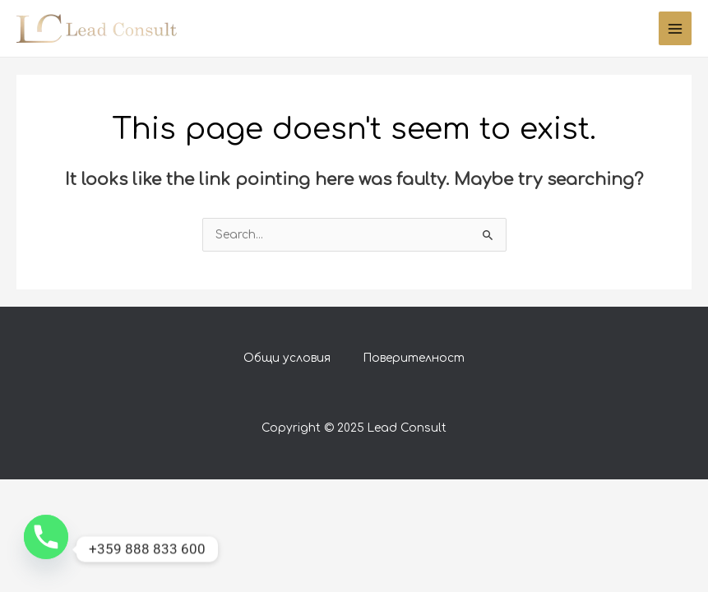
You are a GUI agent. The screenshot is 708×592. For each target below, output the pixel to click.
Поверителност (414, 358)
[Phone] (46, 549)
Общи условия (287, 358)
